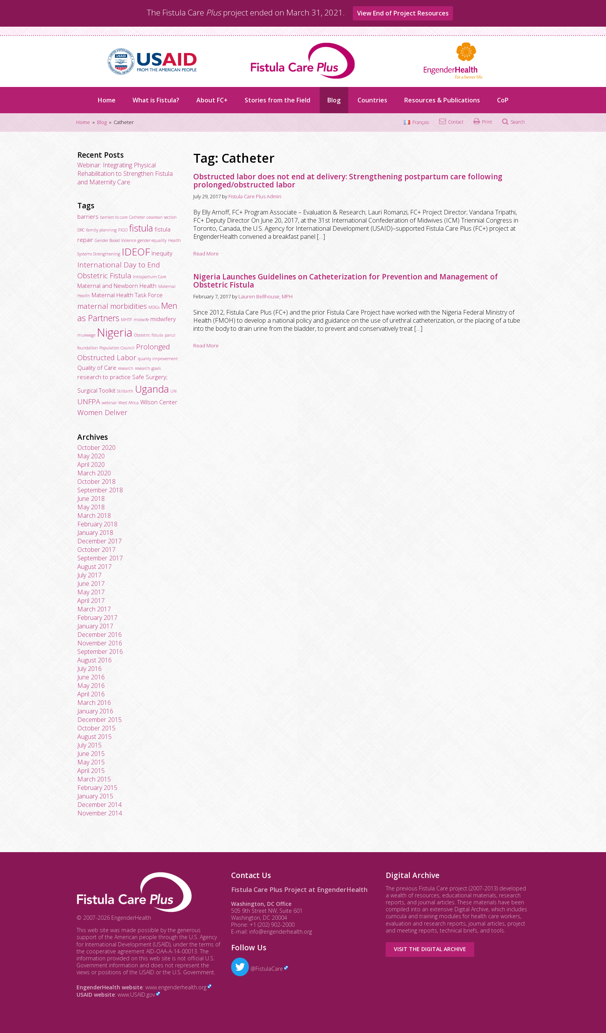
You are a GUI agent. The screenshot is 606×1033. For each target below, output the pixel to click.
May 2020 (91, 456)
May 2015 (91, 762)
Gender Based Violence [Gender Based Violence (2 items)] (115, 240)
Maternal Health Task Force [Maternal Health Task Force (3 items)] (127, 295)
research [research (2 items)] (125, 368)
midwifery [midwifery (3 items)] (163, 319)
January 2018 (95, 532)
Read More (206, 253)
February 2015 (97, 787)
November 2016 (99, 643)
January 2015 (95, 796)
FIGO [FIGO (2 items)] (123, 230)
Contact (455, 122)
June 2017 (91, 583)
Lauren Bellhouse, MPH (265, 296)
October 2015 (96, 728)
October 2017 (96, 549)
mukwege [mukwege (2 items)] (86, 335)
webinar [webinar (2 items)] (109, 402)
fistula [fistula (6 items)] (141, 227)
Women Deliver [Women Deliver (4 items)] (102, 412)
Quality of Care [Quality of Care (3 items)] (96, 367)
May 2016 (91, 685)
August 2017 (94, 566)
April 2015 (91, 770)
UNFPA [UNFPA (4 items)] (88, 401)
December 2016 (99, 634)
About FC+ (212, 100)
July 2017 (89, 575)
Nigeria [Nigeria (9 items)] (115, 332)
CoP (503, 100)
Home (107, 100)
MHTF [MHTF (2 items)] (126, 319)
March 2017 (94, 609)
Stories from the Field (277, 100)
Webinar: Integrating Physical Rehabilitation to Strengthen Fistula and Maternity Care (125, 173)
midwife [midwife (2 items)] (141, 319)
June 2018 (91, 498)
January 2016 (95, 711)
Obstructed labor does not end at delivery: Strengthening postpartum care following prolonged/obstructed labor (347, 181)
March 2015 (94, 779)
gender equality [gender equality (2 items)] (152, 240)
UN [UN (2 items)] (173, 391)
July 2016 (89, 668)
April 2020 (91, 464)
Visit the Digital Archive (430, 949)
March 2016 (94, 702)
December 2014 (99, 804)
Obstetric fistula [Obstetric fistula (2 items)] (148, 335)
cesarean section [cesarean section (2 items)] (161, 217)
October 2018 (96, 481)
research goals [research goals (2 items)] (148, 368)
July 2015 (89, 745)
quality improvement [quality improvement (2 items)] (158, 358)
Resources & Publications (442, 100)
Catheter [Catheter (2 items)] (137, 217)
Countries (372, 100)
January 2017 (95, 626)
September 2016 (100, 651)
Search (518, 122)
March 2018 (94, 515)
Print (487, 122)
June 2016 (91, 677)
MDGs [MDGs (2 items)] (154, 307)
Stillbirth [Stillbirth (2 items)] (125, 391)
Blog (333, 100)
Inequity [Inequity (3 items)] (162, 253)
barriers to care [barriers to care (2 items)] (114, 217)
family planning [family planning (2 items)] (101, 230)
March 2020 (94, 473)
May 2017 (91, 592)
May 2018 (91, 507)
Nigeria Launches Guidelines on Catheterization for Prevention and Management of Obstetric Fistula (345, 281)
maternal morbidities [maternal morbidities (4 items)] (112, 306)
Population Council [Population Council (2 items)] (116, 348)
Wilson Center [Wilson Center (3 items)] (158, 402)
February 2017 (97, 617)
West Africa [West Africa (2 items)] (128, 402)
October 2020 (96, 447)
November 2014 (99, 813)
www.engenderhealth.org (175, 987)
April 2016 (91, 694)
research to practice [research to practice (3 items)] (104, 377)
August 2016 (94, 660)
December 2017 (99, 541)
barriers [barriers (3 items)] (88, 216)
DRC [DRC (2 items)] (81, 230)
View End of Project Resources (403, 13)
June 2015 (91, 753)
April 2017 (91, 600)
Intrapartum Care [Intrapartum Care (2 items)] (149, 276)
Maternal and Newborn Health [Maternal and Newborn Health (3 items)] (117, 285)
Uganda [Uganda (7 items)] (152, 389)
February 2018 (97, 524)
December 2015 (99, 719)
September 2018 (100, 490)
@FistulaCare (257, 968)
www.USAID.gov (136, 994)
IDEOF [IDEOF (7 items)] (136, 252)
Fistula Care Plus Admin (254, 196)
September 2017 (100, 558)
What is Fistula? (156, 100)
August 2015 (94, 736)
